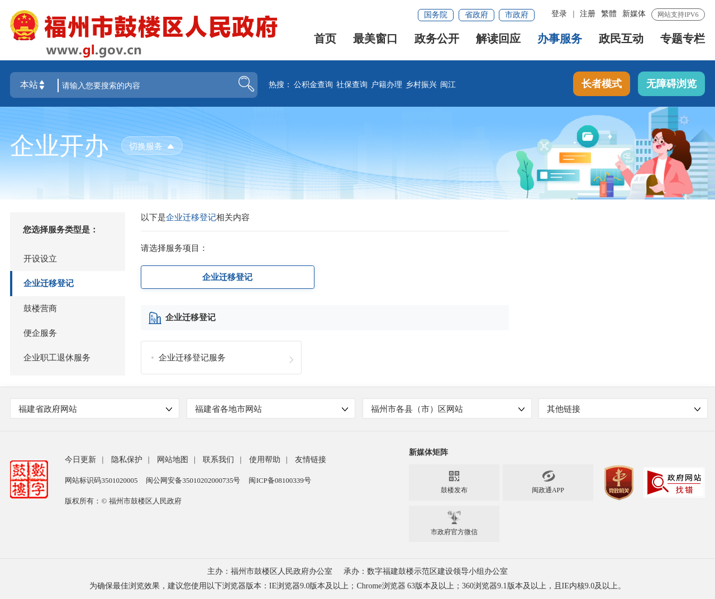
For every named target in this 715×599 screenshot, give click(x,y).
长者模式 (601, 84)
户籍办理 (386, 85)
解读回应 (498, 41)
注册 (587, 13)
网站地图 (172, 459)
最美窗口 (375, 41)
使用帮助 (264, 459)
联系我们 (218, 459)
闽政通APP (548, 482)
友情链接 (310, 459)
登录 (559, 13)
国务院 (435, 15)
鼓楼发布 (454, 482)
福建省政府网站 (95, 409)
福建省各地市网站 (272, 409)
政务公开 (436, 41)
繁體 (609, 13)
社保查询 (352, 85)
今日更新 (80, 459)
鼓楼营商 (40, 308)
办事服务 (559, 41)
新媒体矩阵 (428, 452)
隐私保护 (126, 459)
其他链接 (623, 409)
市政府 (516, 15)
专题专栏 (682, 41)
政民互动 (621, 41)
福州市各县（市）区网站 (448, 409)
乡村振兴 (421, 85)
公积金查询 (313, 85)
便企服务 (40, 333)
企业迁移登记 (48, 283)
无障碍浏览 (671, 84)
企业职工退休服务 (56, 357)
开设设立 (40, 258)
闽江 (448, 85)
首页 (325, 41)
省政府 (476, 15)
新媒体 (634, 13)
